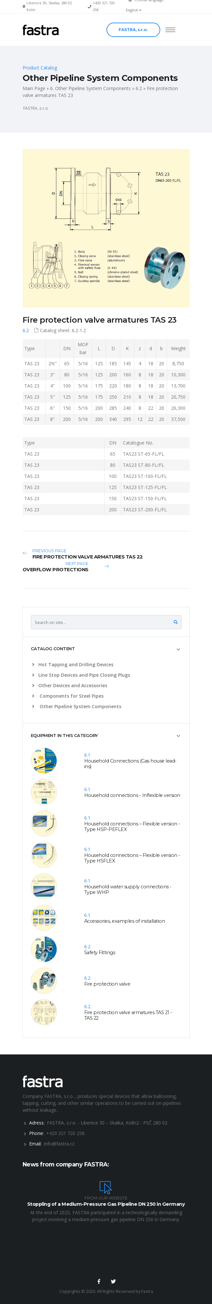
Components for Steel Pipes (68, 696)
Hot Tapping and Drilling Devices (72, 664)
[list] (34, 664)
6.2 (139, 88)
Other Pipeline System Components (76, 706)
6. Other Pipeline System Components (90, 88)
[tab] (106, 649)
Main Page (34, 88)
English (133, 10)
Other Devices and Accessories (69, 685)
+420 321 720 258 (65, 1133)
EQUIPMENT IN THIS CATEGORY (64, 735)
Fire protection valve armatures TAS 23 (100, 320)
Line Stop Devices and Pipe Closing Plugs (81, 675)
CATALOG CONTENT (53, 648)
